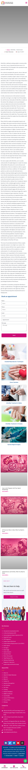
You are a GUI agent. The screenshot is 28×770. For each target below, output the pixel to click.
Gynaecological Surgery (14, 444)
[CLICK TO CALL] (23, 766)
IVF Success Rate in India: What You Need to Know (13, 530)
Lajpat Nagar (21, 753)
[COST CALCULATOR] (14, 766)
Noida (15, 755)
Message (3, 323)
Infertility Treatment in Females (14, 424)
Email (2, 313)
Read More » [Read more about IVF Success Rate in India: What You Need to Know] (5, 533)
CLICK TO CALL (23, 767)
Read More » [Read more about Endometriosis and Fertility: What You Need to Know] (5, 575)
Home (8, 49)
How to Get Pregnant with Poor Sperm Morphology (11, 488)
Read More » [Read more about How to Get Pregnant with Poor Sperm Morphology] (5, 491)
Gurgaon (21, 755)
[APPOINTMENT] (5, 766)
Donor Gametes (14, 382)
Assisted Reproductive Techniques (14, 362)
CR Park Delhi (9, 755)
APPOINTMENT (4, 767)
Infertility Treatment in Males (14, 403)
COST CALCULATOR (14, 767)
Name (2, 300)
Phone (3, 307)
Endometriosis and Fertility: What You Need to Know (13, 572)
